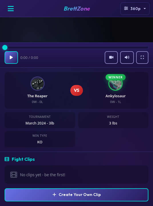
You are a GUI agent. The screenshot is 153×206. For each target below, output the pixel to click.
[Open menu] (10, 8)
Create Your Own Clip (76, 194)
